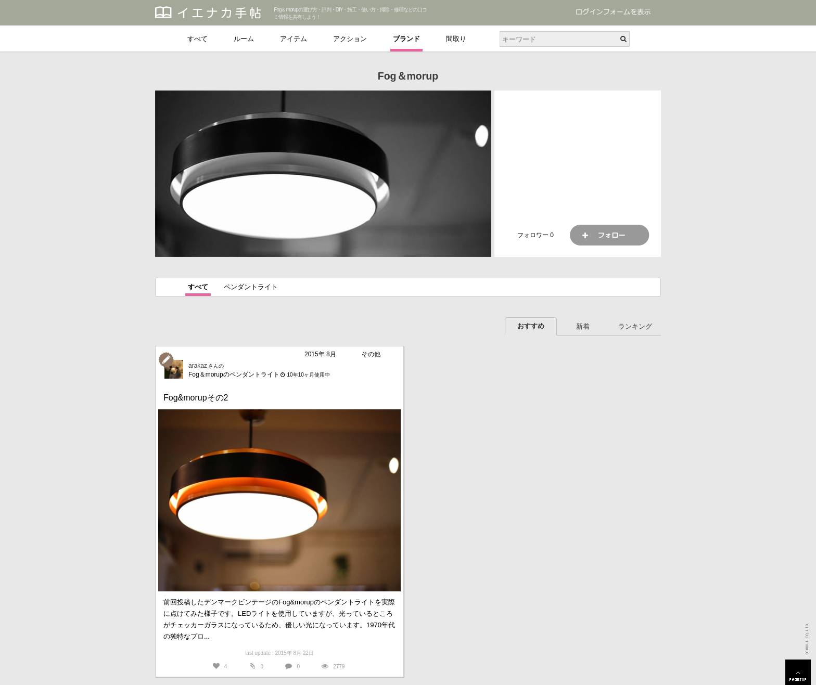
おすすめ (530, 326)
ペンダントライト (251, 287)
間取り (456, 39)
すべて (197, 39)
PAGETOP (798, 672)
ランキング (635, 326)
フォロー (609, 235)
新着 (583, 326)
